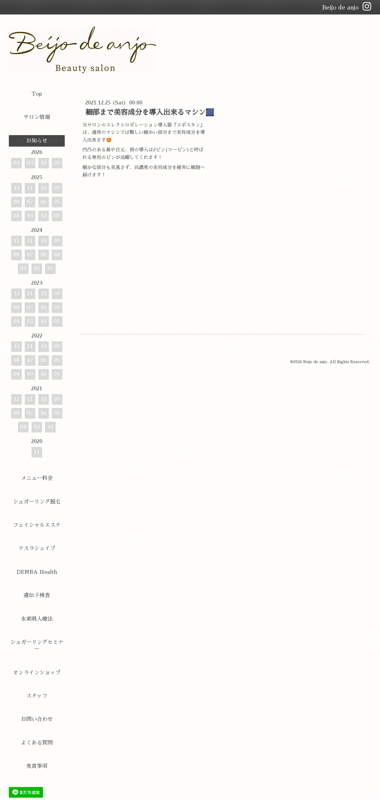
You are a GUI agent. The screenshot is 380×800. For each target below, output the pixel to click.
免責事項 (36, 766)
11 (30, 188)
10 (44, 188)
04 (16, 162)
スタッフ (36, 696)
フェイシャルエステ (37, 525)
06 (44, 201)
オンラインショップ (37, 672)
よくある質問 (37, 742)
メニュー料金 (37, 478)
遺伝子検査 (37, 595)
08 (16, 201)
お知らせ (36, 140)
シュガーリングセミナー (36, 646)
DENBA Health (36, 572)
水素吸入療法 (37, 619)
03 (30, 162)
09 (57, 188)
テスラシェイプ (36, 548)
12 (16, 188)
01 (57, 162)
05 (57, 201)
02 (44, 162)
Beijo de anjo (315, 362)
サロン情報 (37, 117)
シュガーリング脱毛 (37, 501)
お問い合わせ (37, 719)
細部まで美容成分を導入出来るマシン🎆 (149, 112)
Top (36, 93)
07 (30, 201)
